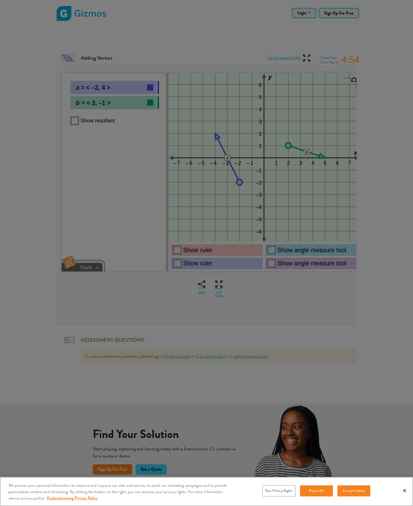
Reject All (316, 490)
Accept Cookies (354, 490)
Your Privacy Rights (278, 490)
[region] (206, 491)
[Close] (404, 491)
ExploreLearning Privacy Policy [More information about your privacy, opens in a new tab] (72, 498)
